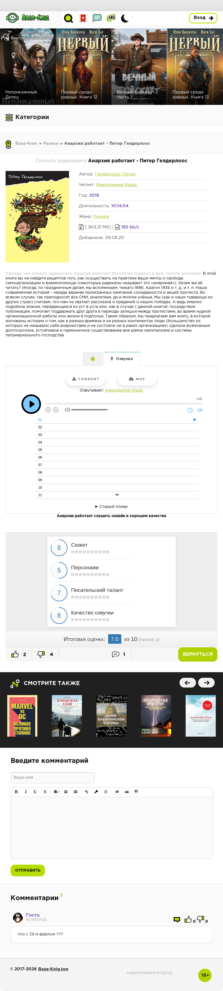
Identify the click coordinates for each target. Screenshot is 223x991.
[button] (16, 792)
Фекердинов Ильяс (116, 185)
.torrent (86, 379)
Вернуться (198, 654)
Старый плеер (114, 506)
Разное (51, 143)
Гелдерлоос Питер (115, 174)
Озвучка (124, 359)
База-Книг (26, 143)
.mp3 (137, 379)
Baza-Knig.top (53, 969)
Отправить (27, 870)
